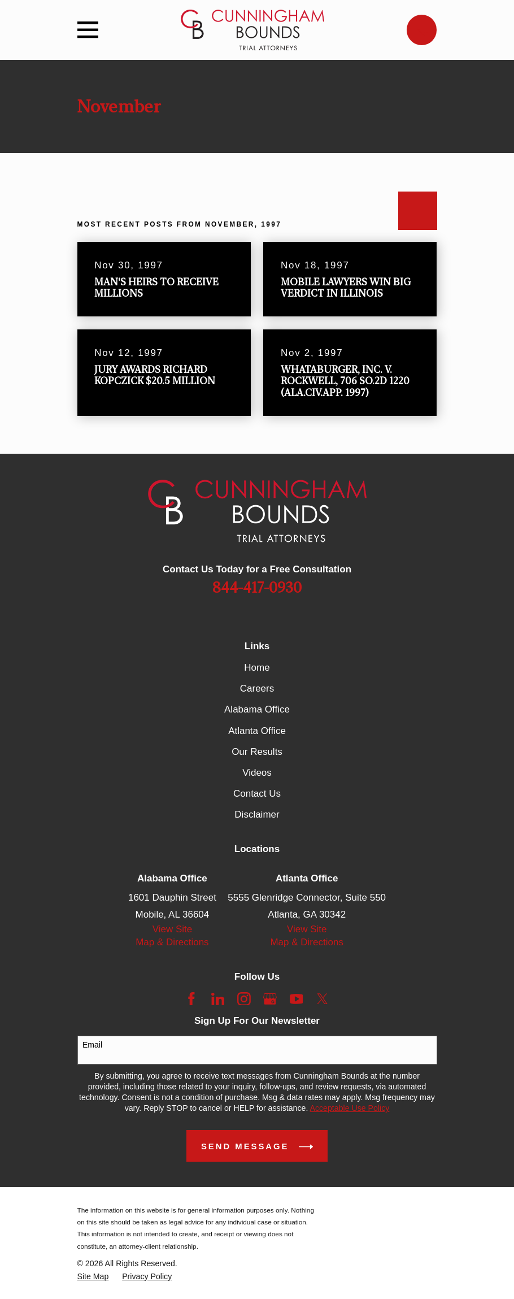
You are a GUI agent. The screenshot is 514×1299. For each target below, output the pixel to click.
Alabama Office (257, 709)
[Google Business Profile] (270, 999)
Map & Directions (172, 942)
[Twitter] (322, 999)
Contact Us (257, 793)
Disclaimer (256, 814)
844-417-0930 (257, 588)
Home (256, 667)
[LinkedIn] (218, 999)
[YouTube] (296, 999)
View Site (173, 929)
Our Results (257, 751)
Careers (257, 688)
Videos (257, 772)
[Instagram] (244, 999)
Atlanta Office (257, 730)
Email (92, 1044)
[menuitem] (93, 1276)
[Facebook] (191, 999)
